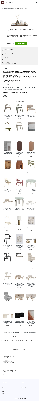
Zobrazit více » (22, 36)
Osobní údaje (23, 387)
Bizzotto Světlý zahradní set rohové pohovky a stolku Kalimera (31, 304)
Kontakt (3, 393)
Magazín (22, 382)
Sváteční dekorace (24, 332)
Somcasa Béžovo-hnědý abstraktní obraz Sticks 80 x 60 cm (31, 227)
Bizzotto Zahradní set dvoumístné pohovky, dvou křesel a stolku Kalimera (19, 284)
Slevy (3, 387)
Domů (3, 8)
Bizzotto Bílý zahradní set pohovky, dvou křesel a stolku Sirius (31, 209)
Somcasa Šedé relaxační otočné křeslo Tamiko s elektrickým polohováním (8, 304)
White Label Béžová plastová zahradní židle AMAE (8, 190)
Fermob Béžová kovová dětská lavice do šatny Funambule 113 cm (8, 227)
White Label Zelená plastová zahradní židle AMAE (31, 172)
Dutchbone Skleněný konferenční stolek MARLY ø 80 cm (31, 190)
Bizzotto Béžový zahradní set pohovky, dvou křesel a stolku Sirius (8, 209)
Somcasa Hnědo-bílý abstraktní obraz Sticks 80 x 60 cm (19, 246)
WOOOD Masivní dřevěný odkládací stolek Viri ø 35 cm (8, 172)
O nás (3, 391)
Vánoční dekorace (33, 332)
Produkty (5, 8)
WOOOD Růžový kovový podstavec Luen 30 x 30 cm (31, 153)
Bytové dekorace (18, 332)
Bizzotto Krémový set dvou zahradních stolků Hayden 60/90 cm (7, 322)
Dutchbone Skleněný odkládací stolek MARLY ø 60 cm (19, 209)
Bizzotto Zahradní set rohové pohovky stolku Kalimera (19, 304)
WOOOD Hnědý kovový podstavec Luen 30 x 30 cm (19, 153)
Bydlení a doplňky (9, 8)
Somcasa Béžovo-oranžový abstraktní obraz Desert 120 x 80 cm (31, 322)
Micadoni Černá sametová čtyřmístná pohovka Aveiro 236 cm (19, 322)
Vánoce (28, 332)
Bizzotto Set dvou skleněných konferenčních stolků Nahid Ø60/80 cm (31, 246)
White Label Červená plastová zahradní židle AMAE (19, 190)
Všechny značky (4, 382)
